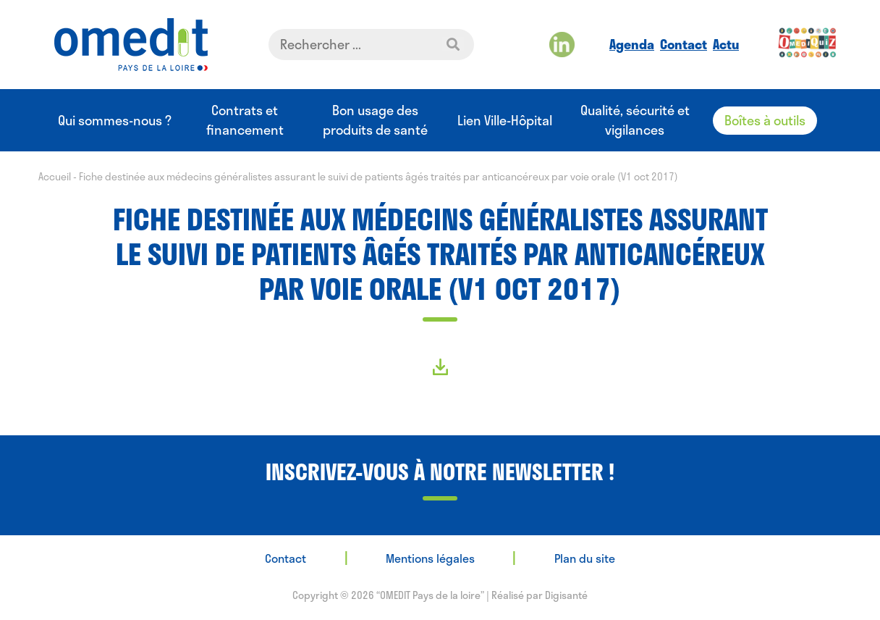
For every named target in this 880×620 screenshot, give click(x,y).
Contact (683, 44)
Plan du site (584, 558)
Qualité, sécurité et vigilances (635, 120)
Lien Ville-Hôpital (504, 120)
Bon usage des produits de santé (375, 120)
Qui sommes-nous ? (115, 120)
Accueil (54, 176)
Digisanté (566, 595)
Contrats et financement (245, 120)
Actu (726, 44)
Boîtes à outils (764, 120)
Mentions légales (430, 558)
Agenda (631, 44)
